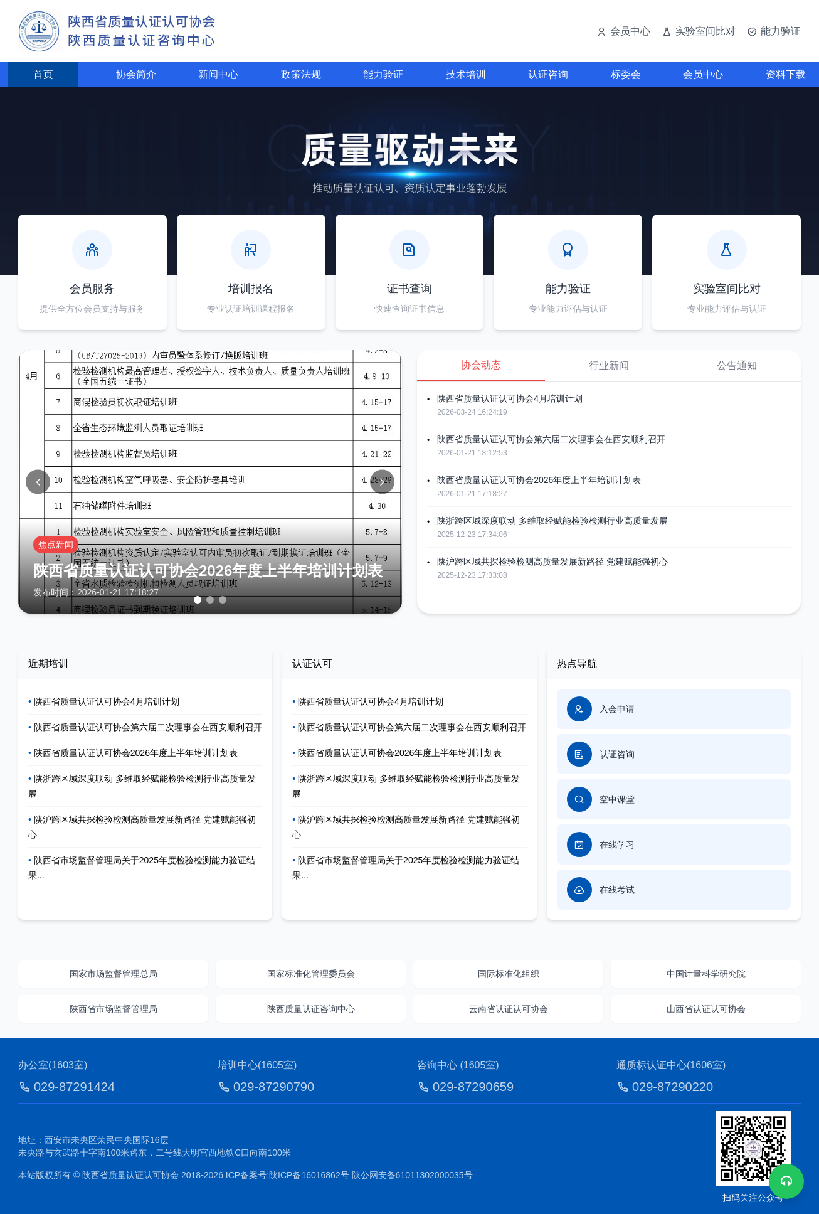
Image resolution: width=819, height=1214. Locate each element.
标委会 (626, 74)
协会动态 (481, 364)
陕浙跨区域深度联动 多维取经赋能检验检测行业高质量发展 (552, 521)
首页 (43, 74)
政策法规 (301, 74)
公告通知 (737, 365)
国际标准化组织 (508, 974)
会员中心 (703, 74)
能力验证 (383, 74)
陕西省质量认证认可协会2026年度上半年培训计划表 (539, 480)
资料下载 (786, 74)
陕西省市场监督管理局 (113, 1009)
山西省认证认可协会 (706, 1009)
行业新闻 (609, 365)
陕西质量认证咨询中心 (311, 1009)
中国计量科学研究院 (706, 974)
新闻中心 (218, 74)
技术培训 (466, 74)
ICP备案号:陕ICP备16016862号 (287, 1175)
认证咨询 (548, 74)
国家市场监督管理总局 (113, 974)
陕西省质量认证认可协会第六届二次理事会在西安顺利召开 (551, 439)
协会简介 (136, 74)
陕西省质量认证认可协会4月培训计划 (510, 398)
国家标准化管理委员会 (311, 974)
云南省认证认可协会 (508, 1009)
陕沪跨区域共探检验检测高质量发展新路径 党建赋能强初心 (552, 561)
